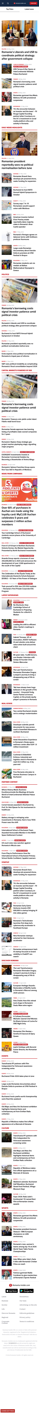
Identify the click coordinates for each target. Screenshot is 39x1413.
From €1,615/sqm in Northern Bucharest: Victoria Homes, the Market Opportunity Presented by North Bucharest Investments (19, 548)
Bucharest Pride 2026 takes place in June (18, 1076)
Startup (15, 933)
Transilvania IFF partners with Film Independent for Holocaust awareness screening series (17, 1066)
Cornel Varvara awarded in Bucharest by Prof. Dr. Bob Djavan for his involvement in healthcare (18, 807)
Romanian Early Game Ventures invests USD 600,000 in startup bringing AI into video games (25, 909)
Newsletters (24, 1296)
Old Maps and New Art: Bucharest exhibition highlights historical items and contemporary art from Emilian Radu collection (19, 1110)
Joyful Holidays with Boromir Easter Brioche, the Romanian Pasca (25, 1049)
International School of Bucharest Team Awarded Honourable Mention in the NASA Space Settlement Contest (19, 832)
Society (15, 201)
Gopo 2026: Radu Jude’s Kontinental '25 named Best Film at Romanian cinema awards (24, 1200)
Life (3, 1309)
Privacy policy (25, 1317)
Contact (22, 1309)
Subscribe (33, 3)
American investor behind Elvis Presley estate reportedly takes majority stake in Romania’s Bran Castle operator (23, 221)
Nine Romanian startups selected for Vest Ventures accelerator (23, 938)
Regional (5, 1317)
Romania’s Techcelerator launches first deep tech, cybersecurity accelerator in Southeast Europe (24, 924)
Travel (15, 998)
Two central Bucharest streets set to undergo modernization (25, 712)
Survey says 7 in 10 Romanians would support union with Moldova (24, 206)
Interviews (16, 106)
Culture (15, 652)
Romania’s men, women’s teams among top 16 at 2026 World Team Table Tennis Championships (25, 1247)
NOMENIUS (13, 1343)
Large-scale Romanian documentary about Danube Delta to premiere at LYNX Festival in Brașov (24, 251)
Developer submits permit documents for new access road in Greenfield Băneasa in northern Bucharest (25, 728)
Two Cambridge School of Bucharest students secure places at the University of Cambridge (19, 535)
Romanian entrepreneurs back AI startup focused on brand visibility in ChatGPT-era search (25, 952)
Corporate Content (5, 1322)
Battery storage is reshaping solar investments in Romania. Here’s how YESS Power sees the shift (18, 820)
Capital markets (7, 452)
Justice (4, 840)
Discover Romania (8, 1313)
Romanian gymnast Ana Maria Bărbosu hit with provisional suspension (25, 98)
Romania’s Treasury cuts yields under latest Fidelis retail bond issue (19, 420)
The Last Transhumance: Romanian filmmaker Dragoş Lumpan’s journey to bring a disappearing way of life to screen (24, 674)
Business (4, 464)
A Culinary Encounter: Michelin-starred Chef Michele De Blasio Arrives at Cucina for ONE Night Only (25, 1020)
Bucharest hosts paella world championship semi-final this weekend (19, 1097)
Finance (15, 79)
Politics (4, 49)
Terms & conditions (27, 1321)
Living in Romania (18, 64)
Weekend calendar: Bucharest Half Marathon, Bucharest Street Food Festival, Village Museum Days (25, 1185)
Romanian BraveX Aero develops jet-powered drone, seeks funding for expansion (24, 179)
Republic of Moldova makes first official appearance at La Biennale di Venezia (17, 1123)
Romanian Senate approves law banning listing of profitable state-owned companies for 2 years (19, 432)
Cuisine (15, 1011)
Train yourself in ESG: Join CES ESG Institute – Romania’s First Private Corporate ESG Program (19, 589)
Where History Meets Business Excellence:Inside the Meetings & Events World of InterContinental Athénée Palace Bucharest (18, 793)
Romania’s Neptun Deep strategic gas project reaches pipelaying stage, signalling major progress (19, 444)
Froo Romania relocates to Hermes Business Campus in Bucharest (24, 774)
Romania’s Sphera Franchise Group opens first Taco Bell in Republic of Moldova (18, 468)
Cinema (15, 1029)
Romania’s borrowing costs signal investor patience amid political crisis (25, 84)
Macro (4, 351)
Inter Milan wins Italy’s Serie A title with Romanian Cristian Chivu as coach (25, 1261)
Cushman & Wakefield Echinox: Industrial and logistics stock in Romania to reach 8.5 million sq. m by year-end (24, 759)
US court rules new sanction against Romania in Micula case (16, 844)
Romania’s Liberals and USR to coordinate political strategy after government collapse (19, 55)
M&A (14, 214)
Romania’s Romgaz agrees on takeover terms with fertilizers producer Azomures (25, 237)
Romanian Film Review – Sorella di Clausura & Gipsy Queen (24, 1034)
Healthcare (5, 802)
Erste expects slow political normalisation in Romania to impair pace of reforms (19, 355)
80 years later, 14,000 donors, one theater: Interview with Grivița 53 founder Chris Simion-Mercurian (25, 658)
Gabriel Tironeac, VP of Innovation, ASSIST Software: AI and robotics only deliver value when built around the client (25, 642)
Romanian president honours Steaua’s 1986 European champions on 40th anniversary (25, 1232)
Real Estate (5, 543)
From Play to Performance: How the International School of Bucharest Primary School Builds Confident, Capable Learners (19, 856)
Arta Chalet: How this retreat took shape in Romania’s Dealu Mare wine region (24, 1003)
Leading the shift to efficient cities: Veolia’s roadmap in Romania (24, 627)
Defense (16, 174)
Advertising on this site (28, 1305)
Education (16, 260)
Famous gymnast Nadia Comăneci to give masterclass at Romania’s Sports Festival (25, 1275)
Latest (4, 1296)
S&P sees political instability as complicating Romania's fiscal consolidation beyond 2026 (19, 365)
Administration (18, 708)
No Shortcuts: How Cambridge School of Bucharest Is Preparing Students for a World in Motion (22, 609)
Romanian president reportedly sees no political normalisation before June (17, 164)
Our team (23, 1301)
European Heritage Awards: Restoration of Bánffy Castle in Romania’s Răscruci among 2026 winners (25, 989)
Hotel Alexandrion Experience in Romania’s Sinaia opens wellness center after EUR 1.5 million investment (25, 743)
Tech (14, 634)
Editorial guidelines (27, 1313)
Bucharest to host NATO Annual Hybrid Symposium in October (25, 192)
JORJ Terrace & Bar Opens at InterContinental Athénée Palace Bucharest (24, 71)
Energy (4, 439)
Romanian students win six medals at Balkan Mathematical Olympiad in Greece (24, 266)
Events (15, 245)
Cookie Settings (7, 1411)
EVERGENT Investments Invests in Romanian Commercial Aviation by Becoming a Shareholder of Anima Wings (18, 457)
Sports (15, 93)
